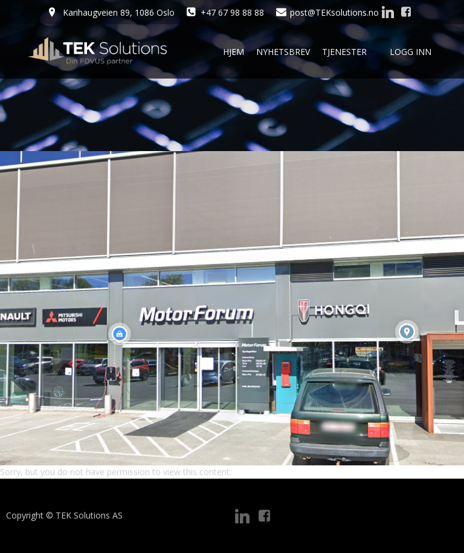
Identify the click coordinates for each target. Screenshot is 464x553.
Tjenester (350, 51)
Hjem (233, 51)
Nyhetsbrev (283, 51)
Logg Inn (410, 51)
